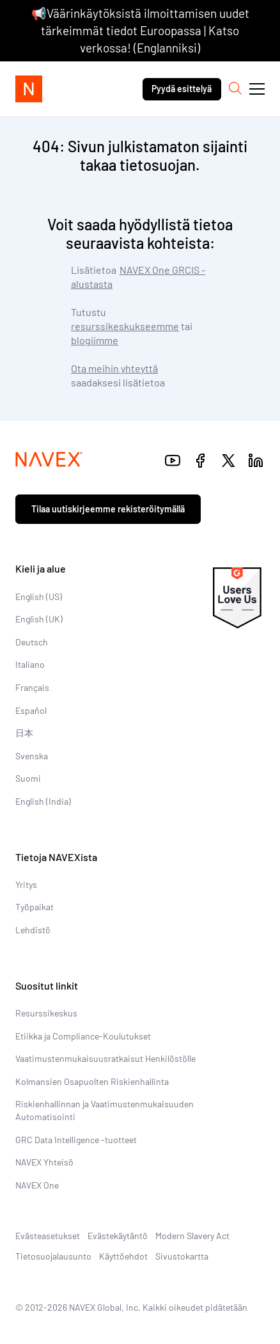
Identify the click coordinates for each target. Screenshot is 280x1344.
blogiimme (94, 340)
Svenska (31, 755)
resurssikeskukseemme (125, 326)
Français (32, 687)
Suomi (28, 778)
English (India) (43, 801)
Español (31, 710)
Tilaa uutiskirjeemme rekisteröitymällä (108, 508)
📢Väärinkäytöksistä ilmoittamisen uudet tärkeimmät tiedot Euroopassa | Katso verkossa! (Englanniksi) (140, 30)
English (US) (38, 596)
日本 (24, 732)
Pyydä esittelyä (182, 88)
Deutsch (31, 641)
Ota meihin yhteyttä (114, 368)
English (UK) (39, 618)
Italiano (30, 664)
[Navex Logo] (28, 88)
